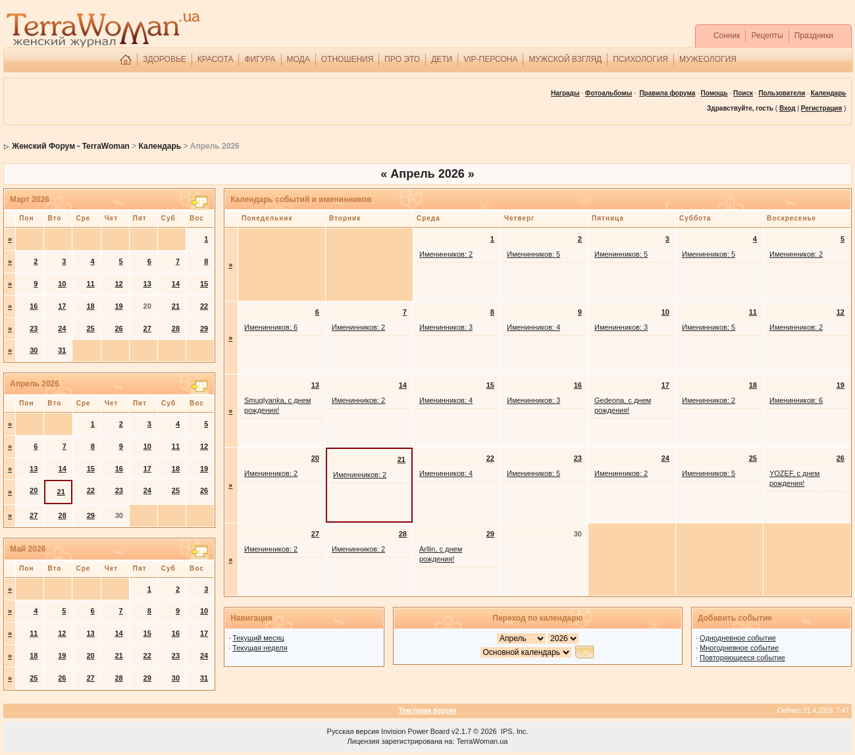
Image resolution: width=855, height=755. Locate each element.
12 (118, 284)
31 (62, 350)
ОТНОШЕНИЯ (347, 59)
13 (147, 284)
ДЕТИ (441, 59)
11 (90, 284)
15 (204, 284)
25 (90, 328)
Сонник (726, 35)
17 (62, 306)
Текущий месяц (258, 638)
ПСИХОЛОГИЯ (640, 59)
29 (204, 328)
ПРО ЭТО (402, 59)
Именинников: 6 (271, 327)
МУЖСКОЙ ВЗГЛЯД (565, 59)
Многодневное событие (739, 648)
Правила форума (667, 93)
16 (34, 306)
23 (34, 328)
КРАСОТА (215, 59)
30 (34, 350)
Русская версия (353, 731)
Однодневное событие (738, 638)
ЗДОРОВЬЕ (164, 59)
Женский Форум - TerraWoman (71, 146)
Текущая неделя (259, 648)
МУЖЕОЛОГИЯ (708, 59)
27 (147, 328)
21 (176, 306)
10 (62, 284)
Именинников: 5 (533, 254)
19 (118, 306)
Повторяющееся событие (742, 658)
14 (176, 284)
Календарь (160, 146)
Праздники (813, 35)
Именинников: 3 (446, 327)
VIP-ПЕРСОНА (490, 59)
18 (90, 306)
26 (118, 328)
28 (176, 328)
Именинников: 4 (533, 327)
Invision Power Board (415, 731)
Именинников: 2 (446, 254)
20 (34, 490)
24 (62, 328)
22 (204, 306)
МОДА (298, 59)
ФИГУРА (259, 59)
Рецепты (767, 35)
